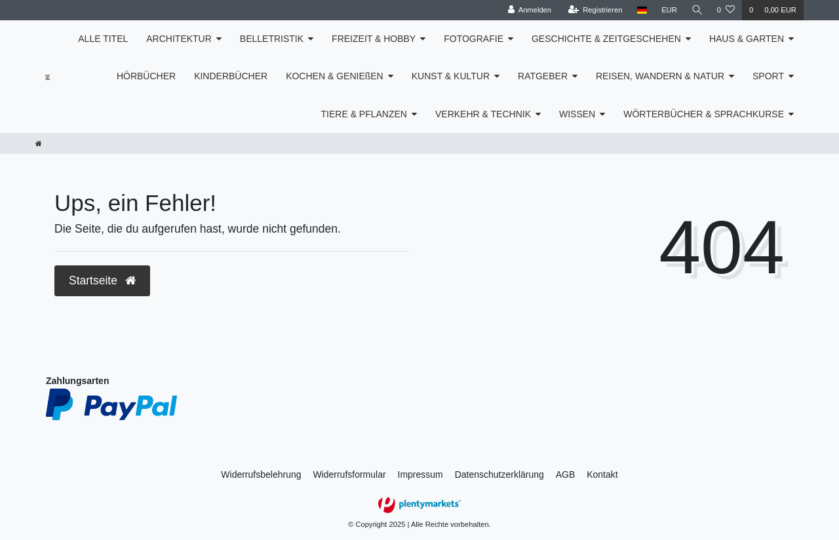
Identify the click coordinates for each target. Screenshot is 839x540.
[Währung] (669, 10)
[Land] (641, 10)
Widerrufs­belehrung (261, 474)
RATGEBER (543, 76)
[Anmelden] (528, 10)
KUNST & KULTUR (451, 76)
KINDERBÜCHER (230, 76)
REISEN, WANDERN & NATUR (660, 76)
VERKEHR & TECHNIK (483, 114)
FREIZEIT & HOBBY (374, 38)
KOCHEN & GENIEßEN (334, 76)
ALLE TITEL (103, 38)
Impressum (420, 474)
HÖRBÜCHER (146, 76)
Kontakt (602, 474)
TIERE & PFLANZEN (364, 114)
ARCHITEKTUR (179, 38)
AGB (566, 474)
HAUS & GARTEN (746, 38)
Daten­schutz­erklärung (499, 474)
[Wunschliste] (726, 10)
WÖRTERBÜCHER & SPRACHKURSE (703, 114)
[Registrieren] (594, 10)
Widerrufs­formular (349, 474)
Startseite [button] (102, 280)
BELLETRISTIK (271, 38)
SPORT (768, 76)
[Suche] (697, 10)
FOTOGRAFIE (473, 38)
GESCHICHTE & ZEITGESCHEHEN (606, 38)
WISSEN (577, 114)
